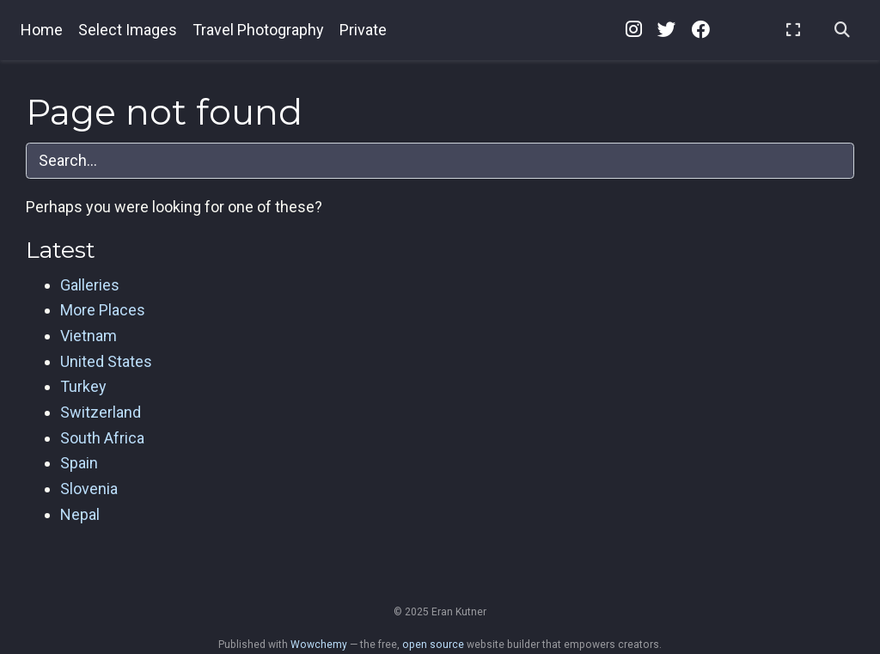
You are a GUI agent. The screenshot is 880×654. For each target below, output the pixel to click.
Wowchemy (318, 645)
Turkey (83, 386)
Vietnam (88, 336)
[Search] (842, 30)
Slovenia (89, 489)
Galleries (89, 285)
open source (433, 645)
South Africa (102, 438)
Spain (79, 463)
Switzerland (100, 412)
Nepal (80, 514)
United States (106, 361)
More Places (102, 310)
